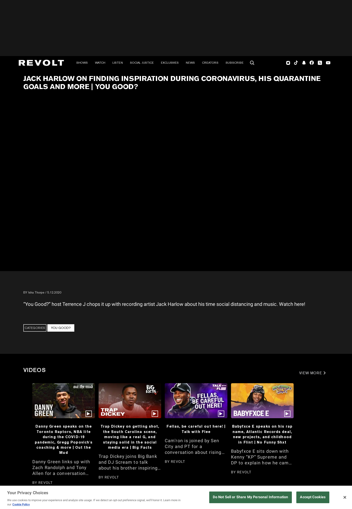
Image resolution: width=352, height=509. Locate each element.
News (190, 63)
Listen (117, 63)
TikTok (296, 63)
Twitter (319, 63)
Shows (82, 63)
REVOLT (45, 483)
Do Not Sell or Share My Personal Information (250, 497)
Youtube (328, 63)
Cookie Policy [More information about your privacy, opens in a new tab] (21, 504)
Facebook (312, 63)
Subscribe (235, 63)
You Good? (61, 328)
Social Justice (142, 63)
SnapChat (304, 63)
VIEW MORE (310, 373)
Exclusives (170, 63)
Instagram (288, 63)
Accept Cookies (313, 497)
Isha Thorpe (36, 292)
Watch (100, 63)
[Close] (345, 497)
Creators (210, 63)
